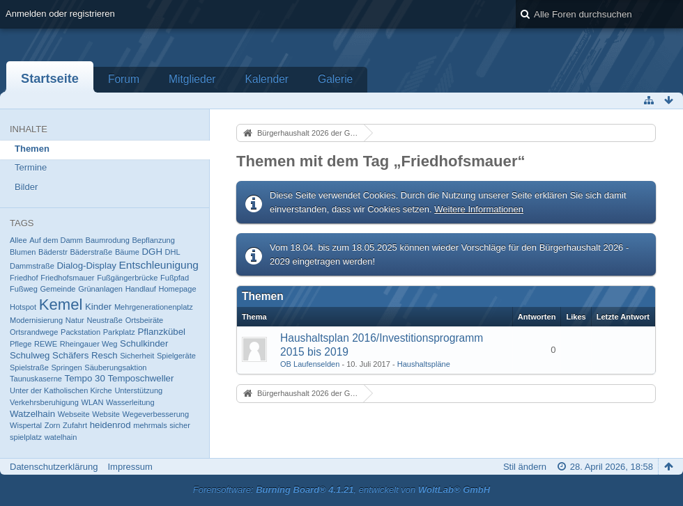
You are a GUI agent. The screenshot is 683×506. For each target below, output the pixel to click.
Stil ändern (524, 466)
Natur (75, 320)
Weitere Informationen (478, 209)
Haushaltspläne (423, 364)
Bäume (127, 252)
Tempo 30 (85, 378)
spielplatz (26, 437)
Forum (123, 79)
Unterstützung (138, 390)
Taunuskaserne (36, 378)
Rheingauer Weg (89, 344)
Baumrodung (108, 240)
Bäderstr (53, 252)
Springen (67, 367)
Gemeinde (58, 289)
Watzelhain (32, 414)
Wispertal (26, 425)
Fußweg (24, 289)
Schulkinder (144, 343)
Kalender (267, 79)
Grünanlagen (100, 289)
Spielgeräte (176, 355)
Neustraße (104, 320)
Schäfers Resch (85, 355)
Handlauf (140, 289)
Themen (32, 148)
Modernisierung (36, 320)
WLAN (93, 402)
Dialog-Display (86, 265)
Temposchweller (140, 378)
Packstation (80, 332)
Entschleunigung (159, 265)
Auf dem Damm (56, 240)
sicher (179, 425)
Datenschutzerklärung (54, 466)
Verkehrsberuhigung (44, 402)
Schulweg (29, 355)
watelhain (61, 437)
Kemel (61, 304)
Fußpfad (174, 278)
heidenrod (110, 425)
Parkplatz (119, 332)
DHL (173, 252)
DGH (152, 251)
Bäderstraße (91, 252)
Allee (18, 240)
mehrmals (150, 425)
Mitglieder (192, 79)
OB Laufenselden (309, 364)
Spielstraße (29, 367)
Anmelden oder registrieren (60, 13)
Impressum (129, 466)
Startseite (50, 79)
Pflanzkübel (161, 331)
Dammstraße (32, 266)
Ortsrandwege (34, 332)
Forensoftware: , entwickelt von (341, 489)
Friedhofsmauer (67, 278)
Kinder (98, 306)
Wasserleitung (130, 402)
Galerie (335, 79)
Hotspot (23, 307)
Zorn (53, 425)
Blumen (23, 252)
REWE (45, 344)
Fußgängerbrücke (127, 278)
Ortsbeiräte (144, 320)
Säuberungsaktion (115, 367)
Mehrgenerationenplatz (153, 307)
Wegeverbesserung (156, 414)
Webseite (74, 414)
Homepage (178, 289)
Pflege (20, 344)
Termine (31, 167)
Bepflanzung (153, 240)
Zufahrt (75, 425)
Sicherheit (137, 355)
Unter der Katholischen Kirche (61, 390)
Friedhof (24, 278)
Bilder (26, 187)
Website (106, 414)
